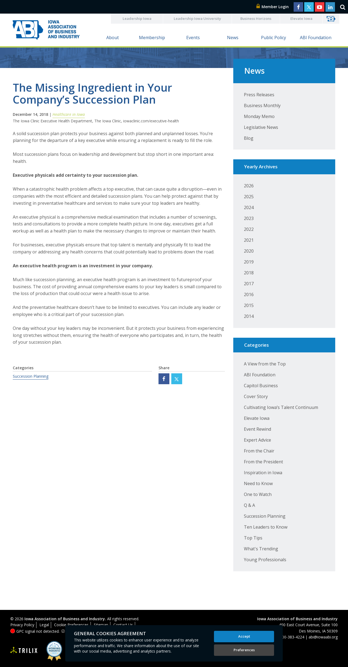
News (232, 38)
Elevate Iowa (301, 18)
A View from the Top (265, 364)
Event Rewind (257, 429)
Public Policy (273, 38)
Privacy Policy (22, 624)
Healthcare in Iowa (68, 114)
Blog (248, 138)
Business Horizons (255, 18)
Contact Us (123, 624)
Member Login (272, 6)
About (112, 38)
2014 (249, 316)
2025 (249, 197)
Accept (244, 636)
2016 (249, 294)
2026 (249, 186)
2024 (249, 207)
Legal (44, 624)
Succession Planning (30, 376)
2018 (249, 273)
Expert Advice (257, 440)
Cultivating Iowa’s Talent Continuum (281, 407)
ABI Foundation (315, 38)
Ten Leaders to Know (265, 527)
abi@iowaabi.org (323, 637)
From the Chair (259, 451)
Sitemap (101, 624)
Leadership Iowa (137, 18)
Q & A (249, 505)
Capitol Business (261, 386)
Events (193, 38)
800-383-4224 (292, 637)
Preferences (244, 649)
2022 (249, 229)
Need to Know (258, 483)
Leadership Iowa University (197, 18)
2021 (249, 240)
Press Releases (259, 95)
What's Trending (261, 549)
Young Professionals (265, 560)
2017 (249, 284)
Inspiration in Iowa (263, 473)
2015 (249, 305)
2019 (249, 262)
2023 (249, 218)
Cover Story (256, 396)
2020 (249, 251)
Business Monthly (262, 105)
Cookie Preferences (71, 624)
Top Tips (253, 538)
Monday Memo (259, 116)
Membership (152, 38)
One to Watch (258, 494)
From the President (263, 462)
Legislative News (261, 127)
